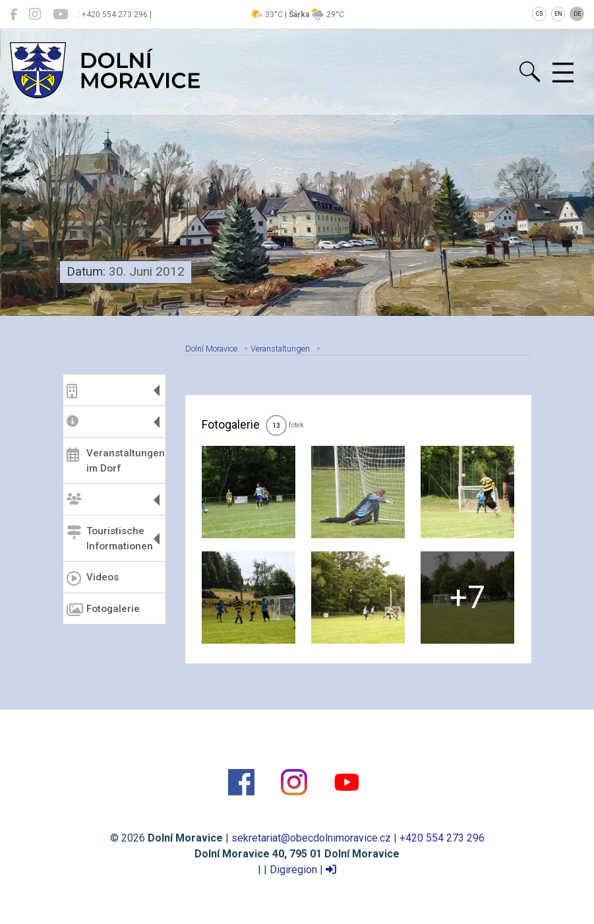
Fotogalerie (103, 610)
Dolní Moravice (211, 349)
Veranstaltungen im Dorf (114, 460)
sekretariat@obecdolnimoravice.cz (311, 838)
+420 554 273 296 (442, 838)
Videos (93, 578)
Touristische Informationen (110, 538)
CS (539, 14)
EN (558, 14)
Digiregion (293, 869)
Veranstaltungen (280, 349)
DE (577, 14)
